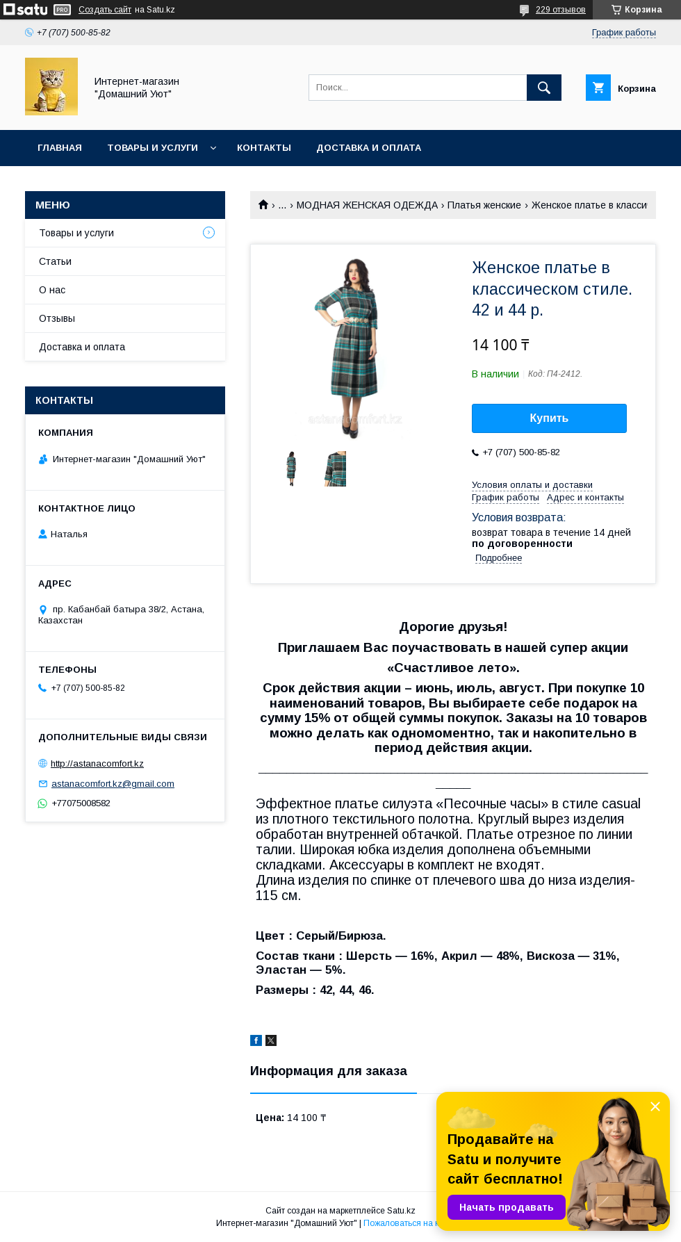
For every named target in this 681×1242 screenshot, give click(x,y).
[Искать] (544, 87)
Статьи (55, 261)
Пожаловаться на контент (414, 1223)
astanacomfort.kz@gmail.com (112, 783)
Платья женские (484, 205)
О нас (52, 289)
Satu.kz (401, 1211)
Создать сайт (105, 10)
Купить (549, 418)
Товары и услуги (152, 147)
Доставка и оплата (368, 147)
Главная (60, 147)
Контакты (264, 147)
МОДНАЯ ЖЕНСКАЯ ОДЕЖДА (367, 205)
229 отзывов (561, 10)
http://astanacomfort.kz (97, 763)
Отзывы (57, 318)
